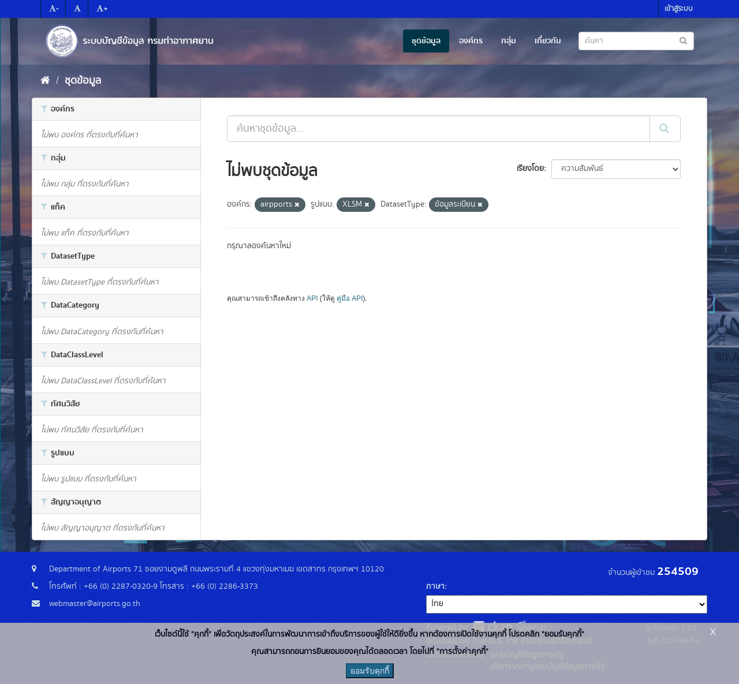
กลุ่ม (508, 41)
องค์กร (471, 41)
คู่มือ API (350, 298)
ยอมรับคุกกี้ (369, 670)
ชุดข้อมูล (426, 41)
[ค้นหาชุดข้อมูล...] (438, 128)
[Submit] (665, 128)
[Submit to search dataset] (683, 40)
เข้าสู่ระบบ (679, 8)
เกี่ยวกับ (548, 41)
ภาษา (435, 586)
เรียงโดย (530, 168)
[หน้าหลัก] (45, 80)
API (312, 298)
